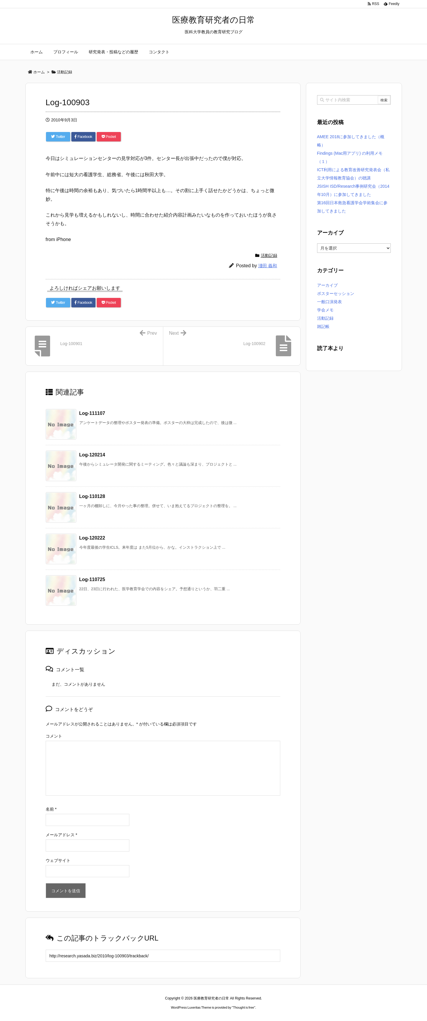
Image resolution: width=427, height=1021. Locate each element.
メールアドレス (61, 834)
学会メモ (325, 310)
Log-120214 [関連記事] (92, 454)
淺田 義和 (267, 265)
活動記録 (269, 255)
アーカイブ (327, 285)
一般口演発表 (329, 301)
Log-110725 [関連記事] (92, 579)
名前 (51, 809)
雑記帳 (323, 326)
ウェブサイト (58, 860)
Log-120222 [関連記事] (92, 537)
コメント (54, 736)
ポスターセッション (335, 293)
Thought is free (243, 1007)
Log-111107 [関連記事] (92, 413)
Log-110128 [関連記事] (92, 496)
